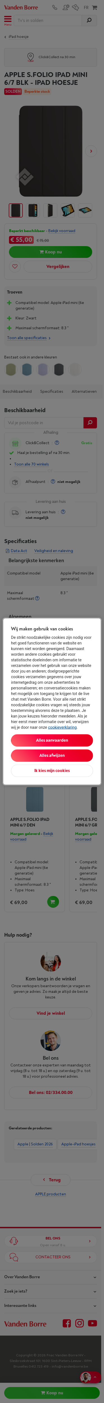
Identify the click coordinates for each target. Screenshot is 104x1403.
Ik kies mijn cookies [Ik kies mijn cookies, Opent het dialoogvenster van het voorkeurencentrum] (52, 770)
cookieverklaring (62, 727)
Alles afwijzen (52, 755)
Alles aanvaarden (52, 740)
